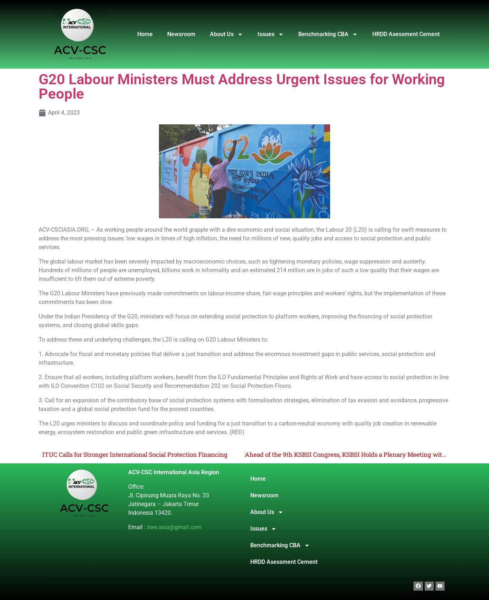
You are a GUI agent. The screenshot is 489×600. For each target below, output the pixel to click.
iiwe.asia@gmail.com (174, 527)
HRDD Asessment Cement (406, 34)
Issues (271, 34)
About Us (226, 34)
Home (145, 34)
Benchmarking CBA (328, 34)
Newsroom (181, 34)
